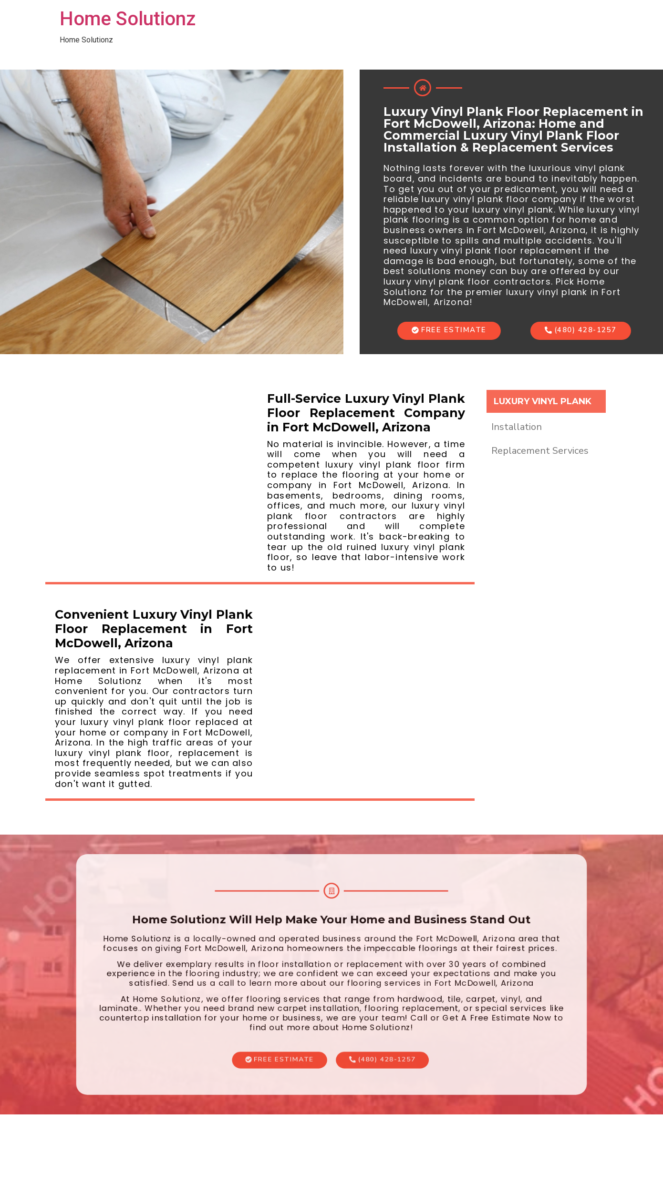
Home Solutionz (128, 19)
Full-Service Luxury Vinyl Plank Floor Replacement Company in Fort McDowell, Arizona (366, 412)
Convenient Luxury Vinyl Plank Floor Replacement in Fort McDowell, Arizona (154, 628)
